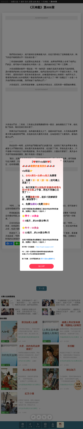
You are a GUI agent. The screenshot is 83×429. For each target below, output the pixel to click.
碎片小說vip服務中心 (48, 259)
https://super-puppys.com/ (44, 247)
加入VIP (41, 266)
